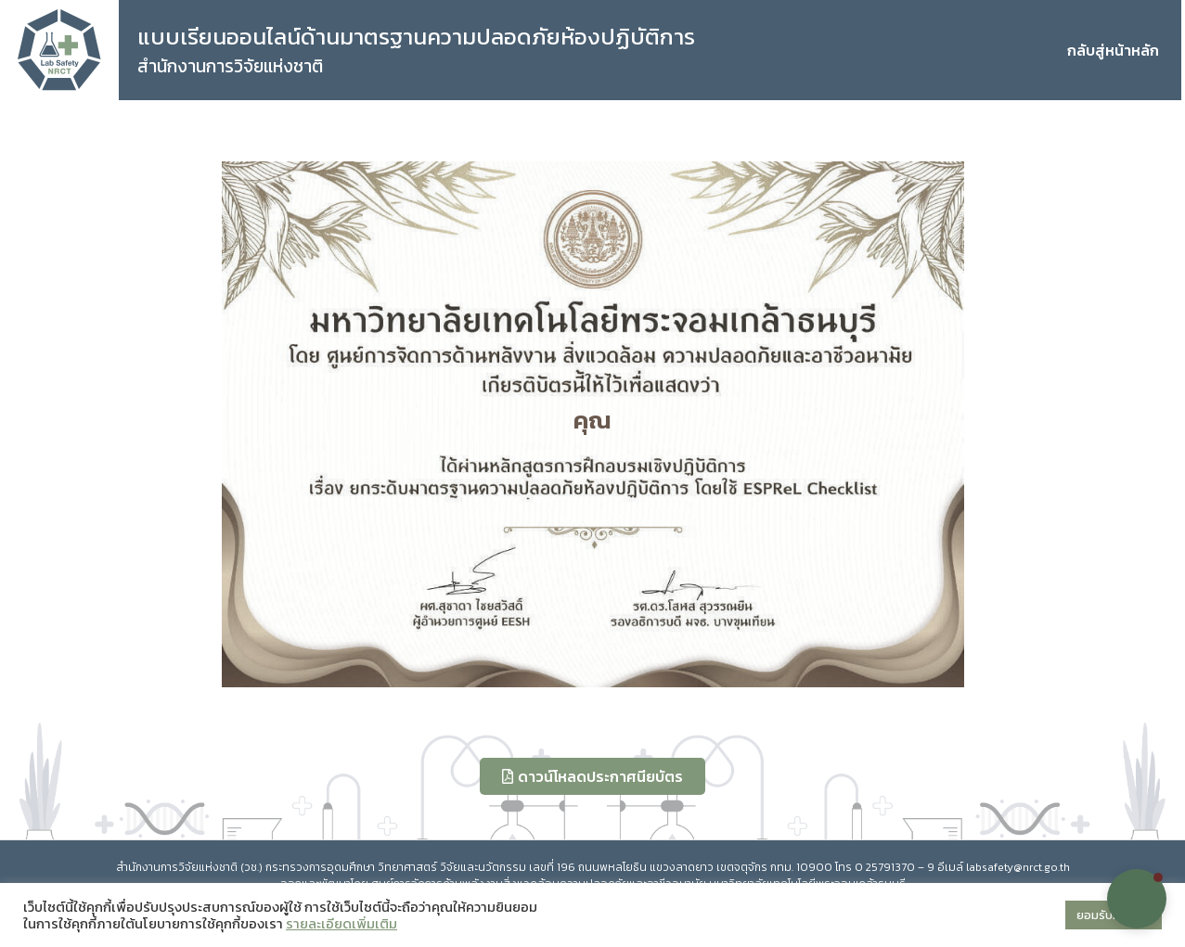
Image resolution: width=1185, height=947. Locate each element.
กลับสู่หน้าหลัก (1113, 50)
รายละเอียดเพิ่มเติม (341, 924)
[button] (1136, 898)
